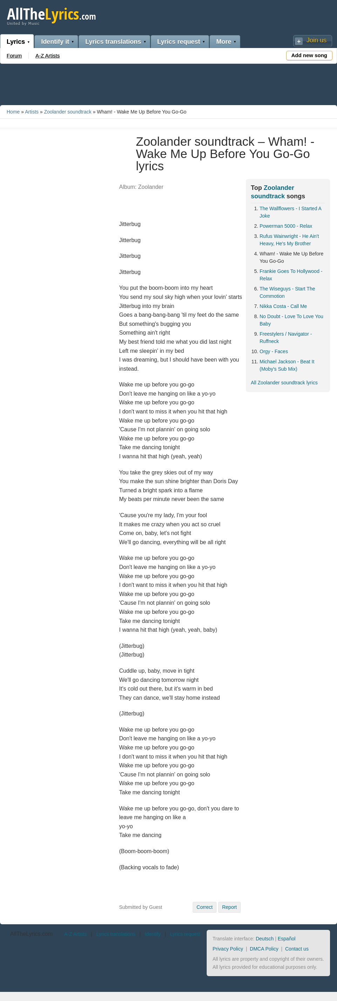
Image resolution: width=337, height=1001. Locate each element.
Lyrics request (178, 41)
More (223, 41)
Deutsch (265, 938)
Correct (205, 907)
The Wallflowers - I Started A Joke (290, 212)
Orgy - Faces (274, 351)
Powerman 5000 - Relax (286, 226)
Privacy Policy (228, 949)
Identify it (55, 41)
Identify (152, 934)
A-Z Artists (47, 56)
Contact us (297, 949)
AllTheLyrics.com (31, 934)
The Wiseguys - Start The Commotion (287, 292)
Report (229, 907)
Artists (32, 112)
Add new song (309, 55)
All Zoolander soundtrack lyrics (284, 382)
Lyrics (16, 41)
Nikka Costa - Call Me (283, 306)
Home (13, 112)
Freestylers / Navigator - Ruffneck (286, 337)
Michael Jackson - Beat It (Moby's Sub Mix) (287, 365)
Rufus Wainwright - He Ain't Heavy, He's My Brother (289, 239)
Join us (316, 40)
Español (287, 938)
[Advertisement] (168, 83)
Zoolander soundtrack (67, 112)
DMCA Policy (264, 949)
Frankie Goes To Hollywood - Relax (291, 274)
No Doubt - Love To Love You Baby (291, 320)
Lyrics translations (113, 41)
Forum (14, 56)
